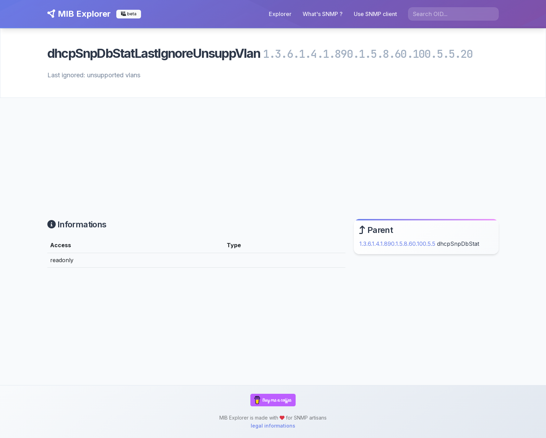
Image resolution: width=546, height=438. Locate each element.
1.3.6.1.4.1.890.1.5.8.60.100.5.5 (397, 243)
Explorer (280, 13)
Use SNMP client (375, 13)
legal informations (273, 426)
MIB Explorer (79, 14)
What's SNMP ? (323, 13)
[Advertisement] (273, 150)
